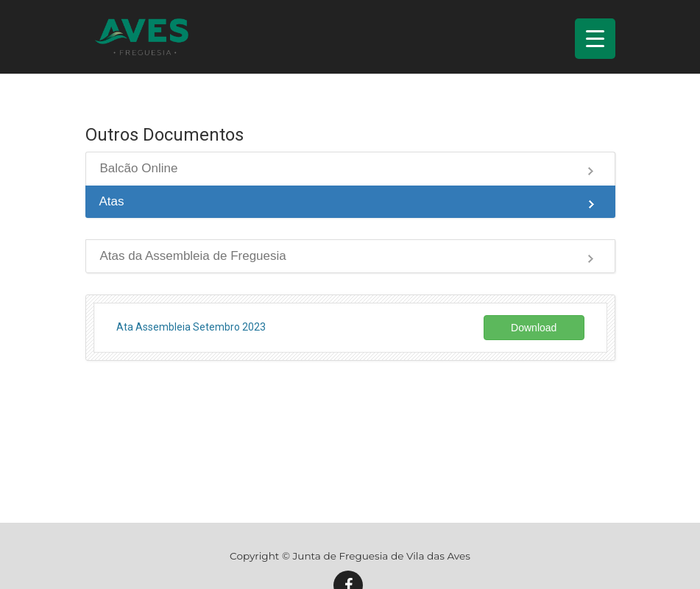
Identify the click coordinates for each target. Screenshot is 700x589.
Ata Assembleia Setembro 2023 (191, 327)
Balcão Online (139, 168)
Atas (111, 201)
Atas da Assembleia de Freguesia (193, 256)
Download (533, 328)
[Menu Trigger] (595, 38)
